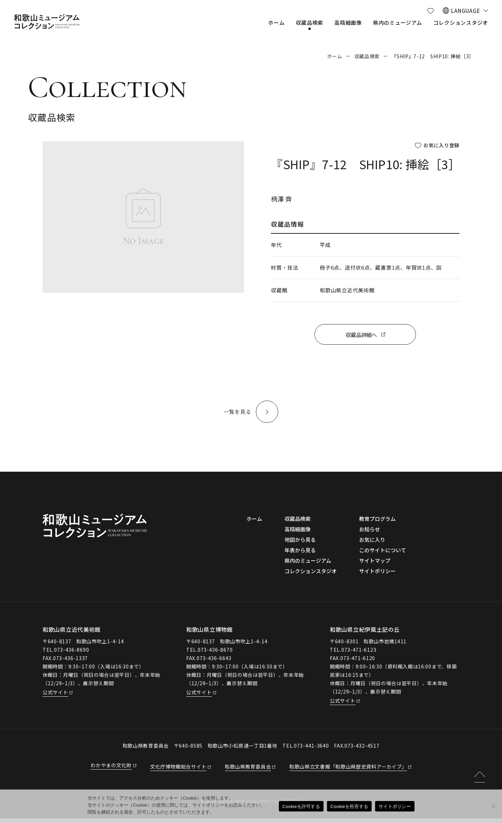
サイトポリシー (395, 806)
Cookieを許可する (301, 806)
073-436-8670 (215, 654)
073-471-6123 (358, 654)
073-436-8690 (71, 654)
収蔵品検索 (367, 56)
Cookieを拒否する (349, 806)
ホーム (334, 56)
